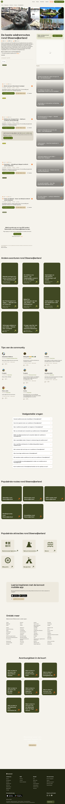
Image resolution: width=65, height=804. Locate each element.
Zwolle (7, 622)
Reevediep (8, 633)
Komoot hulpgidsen (50, 778)
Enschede (49, 622)
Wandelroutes (8, 783)
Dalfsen (7, 627)
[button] (33, 2)
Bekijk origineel (34, 380)
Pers (34, 778)
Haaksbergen (8, 631)
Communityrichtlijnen (27, 801)
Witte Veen (22, 641)
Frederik (47, 356)
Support (48, 780)
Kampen (35, 622)
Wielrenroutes (8, 786)
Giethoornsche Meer (50, 641)
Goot (35, 637)
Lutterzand (22, 642)
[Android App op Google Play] (23, 596)
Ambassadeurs (35, 785)
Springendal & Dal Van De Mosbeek (24, 639)
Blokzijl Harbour (52, 358)
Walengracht (36, 634)
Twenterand (22, 633)
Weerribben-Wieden (23, 637)
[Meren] (50, 546)
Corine (25, 390)
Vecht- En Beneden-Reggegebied (37, 626)
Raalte (7, 625)
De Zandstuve (8, 638)
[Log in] (21, 236)
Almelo (7, 630)
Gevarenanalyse (49, 785)
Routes (7, 778)
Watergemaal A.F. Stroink (32, 374)
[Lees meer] (3, 55)
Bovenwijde (49, 638)
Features (7, 781)
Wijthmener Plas (36, 642)
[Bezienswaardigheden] (7, 546)
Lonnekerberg (22, 630)
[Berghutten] (29, 562)
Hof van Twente (50, 630)
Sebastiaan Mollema (7, 356)
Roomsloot (49, 642)
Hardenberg (49, 623)
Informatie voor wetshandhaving (30, 802)
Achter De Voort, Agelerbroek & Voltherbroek (39, 639)
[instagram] (47, 795)
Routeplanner (8, 780)
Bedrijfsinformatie (22, 802)
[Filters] (3, 61)
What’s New (35, 780)
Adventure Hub (35, 786)
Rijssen (21, 623)
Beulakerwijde (8, 641)
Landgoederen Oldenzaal (38, 630)
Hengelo (48, 625)
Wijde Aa (35, 631)
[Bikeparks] (7, 562)
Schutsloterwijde (9, 642)
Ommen (21, 625)
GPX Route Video (50, 783)
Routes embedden (23, 781)
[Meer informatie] (4, 247)
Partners (21, 778)
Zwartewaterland (23, 631)
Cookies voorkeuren (20, 801)
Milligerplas (8, 623)
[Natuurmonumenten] (29, 546)
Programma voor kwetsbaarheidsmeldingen (12, 802)
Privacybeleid (8, 801)
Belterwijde (49, 637)
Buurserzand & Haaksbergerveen (11, 637)
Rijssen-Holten (36, 623)
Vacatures (35, 788)
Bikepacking (8, 788)
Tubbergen (36, 633)
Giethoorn (29, 358)
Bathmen (35, 641)
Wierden (48, 631)
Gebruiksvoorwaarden (14, 801)
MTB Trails (8, 785)
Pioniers (34, 781)
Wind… (18, 53)
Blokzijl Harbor (10, 374)
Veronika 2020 (48, 373)
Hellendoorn (22, 627)
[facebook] (52, 795)
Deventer (21, 622)
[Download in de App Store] (15, 596)
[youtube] (49, 795)
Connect (21, 780)
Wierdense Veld (50, 627)
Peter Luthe (5, 390)
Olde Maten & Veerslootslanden (52, 634)
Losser (7, 634)
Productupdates (36, 783)
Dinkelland (49, 633)
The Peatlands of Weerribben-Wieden (11, 358)
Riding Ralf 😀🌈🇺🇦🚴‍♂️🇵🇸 (29, 356)
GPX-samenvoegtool (50, 781)
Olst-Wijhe (35, 627)
